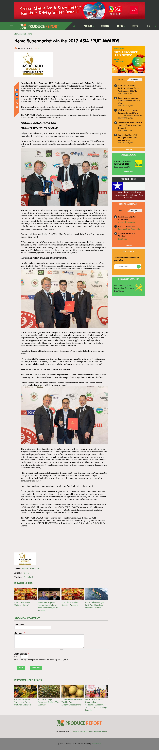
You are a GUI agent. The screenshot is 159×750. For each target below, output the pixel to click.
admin (40, 48)
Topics (120, 26)
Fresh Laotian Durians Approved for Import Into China (129, 100)
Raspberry (122, 238)
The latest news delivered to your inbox (126, 259)
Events (135, 26)
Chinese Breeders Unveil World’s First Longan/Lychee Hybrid (72, 702)
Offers (120, 210)
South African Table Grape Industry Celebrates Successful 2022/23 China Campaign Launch (96, 704)
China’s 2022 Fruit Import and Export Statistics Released (22, 702)
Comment (19, 633)
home (74, 26)
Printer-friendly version (16, 103)
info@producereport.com (82, 731)
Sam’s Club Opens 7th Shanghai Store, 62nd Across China (127, 138)
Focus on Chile (128, 179)
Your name (19, 624)
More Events (128, 171)
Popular (134, 79)
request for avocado (126, 222)
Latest (120, 79)
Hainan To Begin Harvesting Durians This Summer (48, 702)
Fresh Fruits (29, 577)
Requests (134, 210)
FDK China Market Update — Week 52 (70, 603)
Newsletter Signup (100, 731)
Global (26, 572)
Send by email (16, 107)
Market (25, 568)
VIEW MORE (128, 149)
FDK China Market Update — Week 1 (22, 603)
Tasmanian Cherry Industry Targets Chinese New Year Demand (130, 125)
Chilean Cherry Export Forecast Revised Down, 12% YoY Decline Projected (130, 113)
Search (155, 26)
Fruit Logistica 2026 (123, 166)
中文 (149, 26)
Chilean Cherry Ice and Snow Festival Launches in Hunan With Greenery (128, 195)
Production (34, 568)
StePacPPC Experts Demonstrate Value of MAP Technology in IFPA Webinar (49, 606)
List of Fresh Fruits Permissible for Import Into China (124, 288)
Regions (105, 26)
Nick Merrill (96, 744)
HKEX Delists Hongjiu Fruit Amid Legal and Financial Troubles (94, 605)
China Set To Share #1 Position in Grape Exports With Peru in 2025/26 (129, 88)
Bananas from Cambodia (129, 229)
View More (128, 245)
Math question (21, 653)
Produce (88, 26)
